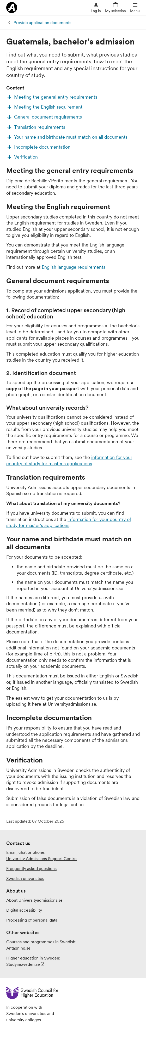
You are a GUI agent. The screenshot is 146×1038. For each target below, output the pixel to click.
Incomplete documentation (42, 147)
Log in (96, 7)
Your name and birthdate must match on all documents (70, 137)
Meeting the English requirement (48, 107)
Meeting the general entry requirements (55, 97)
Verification (26, 157)
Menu (135, 7)
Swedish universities (25, 878)
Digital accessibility (24, 910)
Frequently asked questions (31, 868)
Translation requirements (39, 127)
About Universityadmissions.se (34, 900)
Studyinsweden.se (23, 964)
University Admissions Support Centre (41, 858)
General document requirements (48, 117)
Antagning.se (18, 948)
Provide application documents (42, 22)
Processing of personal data (31, 920)
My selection (115, 7)
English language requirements (73, 267)
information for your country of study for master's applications (69, 460)
